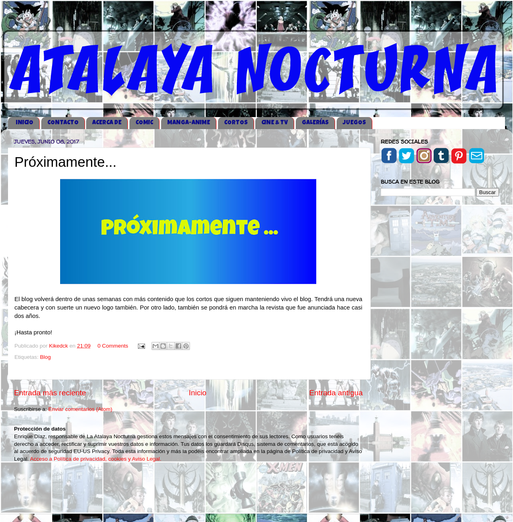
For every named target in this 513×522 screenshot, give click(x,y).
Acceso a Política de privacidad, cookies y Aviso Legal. (96, 459)
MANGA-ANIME (188, 123)
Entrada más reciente (50, 392)
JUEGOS (354, 123)
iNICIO (24, 123)
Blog (45, 357)
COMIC (144, 123)
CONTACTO (63, 123)
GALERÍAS (315, 123)
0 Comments (112, 346)
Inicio (197, 392)
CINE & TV (274, 123)
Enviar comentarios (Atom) (80, 409)
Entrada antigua (336, 392)
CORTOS (236, 123)
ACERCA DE (106, 123)
